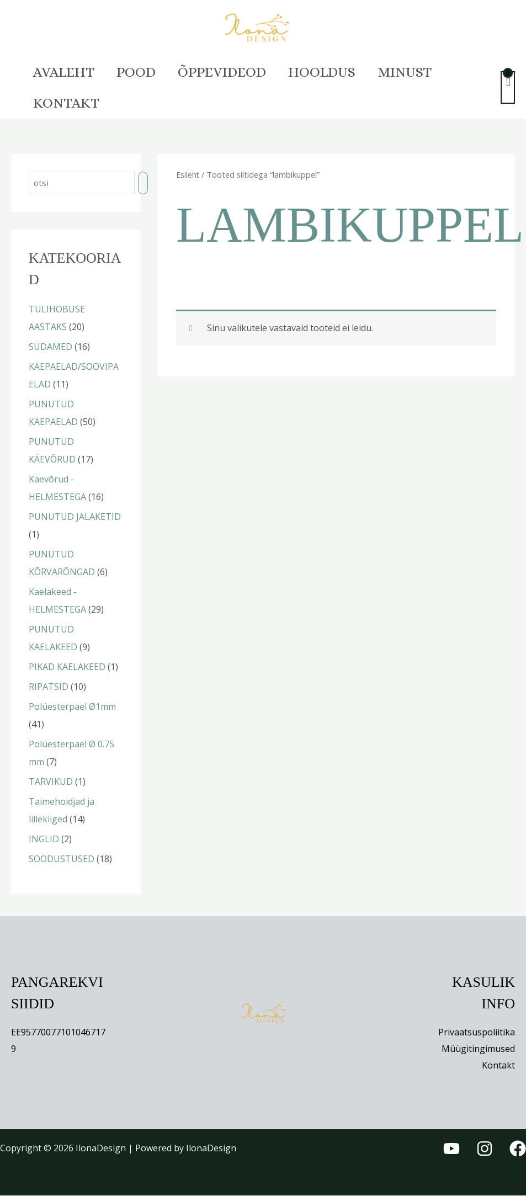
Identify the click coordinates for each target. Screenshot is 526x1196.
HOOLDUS (345, 71)
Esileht (188, 174)
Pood (146, 71)
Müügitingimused (478, 1050)
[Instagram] (484, 1149)
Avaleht (67, 71)
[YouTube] (451, 1149)
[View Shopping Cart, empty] (508, 87)
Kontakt (69, 102)
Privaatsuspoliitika (476, 1033)
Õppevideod (238, 71)
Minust (434, 71)
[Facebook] (517, 1149)
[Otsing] (146, 183)
